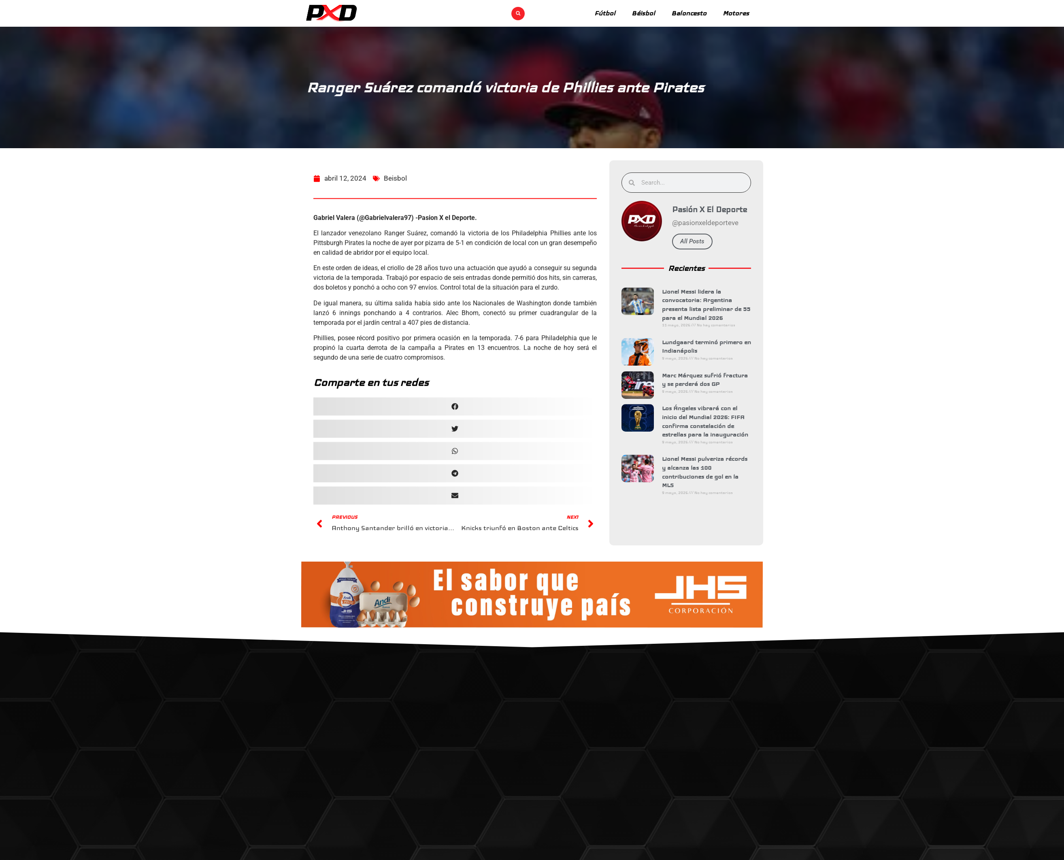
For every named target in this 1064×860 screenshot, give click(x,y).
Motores (736, 13)
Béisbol (643, 13)
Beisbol (395, 201)
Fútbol (604, 13)
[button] (518, 13)
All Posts (701, 241)
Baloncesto (688, 13)
